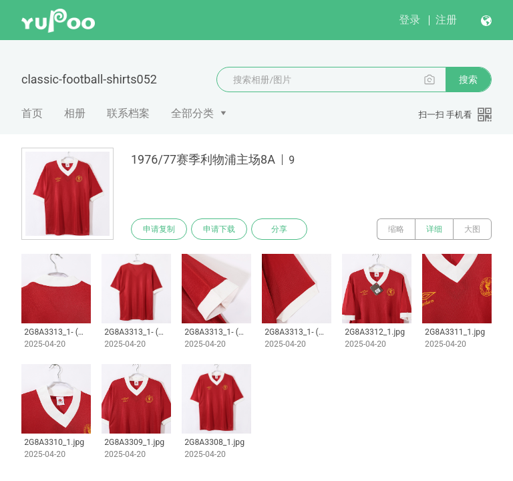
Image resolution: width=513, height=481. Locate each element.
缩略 (396, 229)
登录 (409, 19)
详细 (434, 229)
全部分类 (192, 113)
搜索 (468, 79)
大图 (472, 229)
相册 (75, 113)
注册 (446, 19)
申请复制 (159, 229)
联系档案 (128, 113)
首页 (32, 113)
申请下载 (219, 229)
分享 (279, 229)
